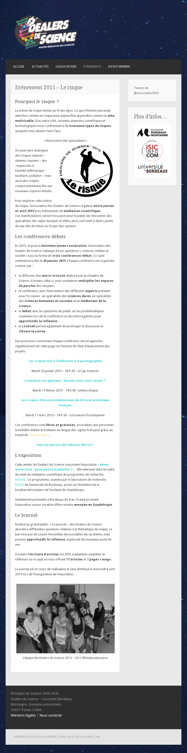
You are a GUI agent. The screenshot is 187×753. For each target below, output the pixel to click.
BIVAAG (20, 479)
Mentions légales (23, 715)
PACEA (19, 485)
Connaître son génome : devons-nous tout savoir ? (65, 380)
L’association (66, 66)
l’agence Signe (39, 435)
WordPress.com (90, 736)
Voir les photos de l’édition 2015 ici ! (65, 445)
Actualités (40, 66)
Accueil (19, 66)
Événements (92, 66)
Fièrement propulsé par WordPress (35, 736)
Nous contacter (50, 715)
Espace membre (119, 66)
